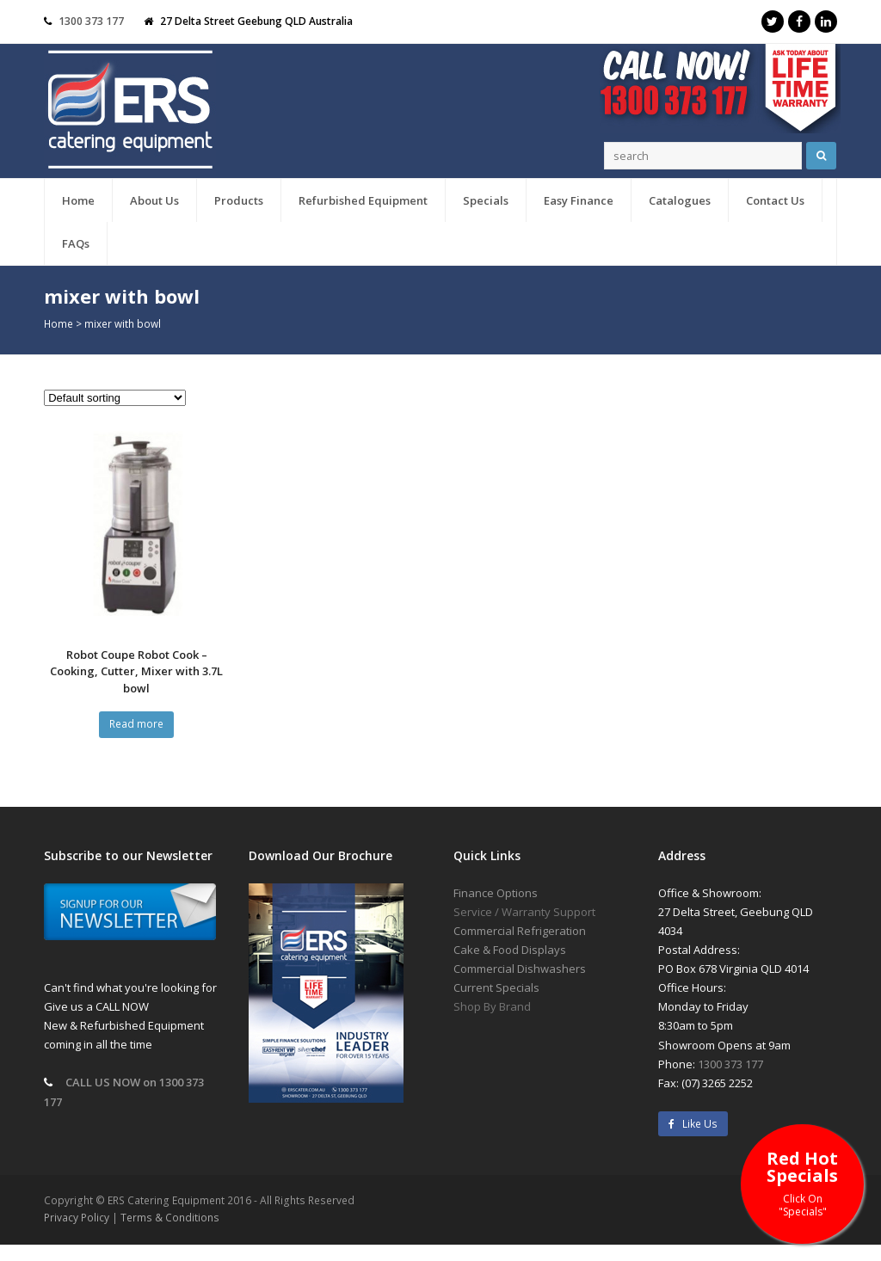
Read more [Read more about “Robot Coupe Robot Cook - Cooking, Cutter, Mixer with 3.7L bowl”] (136, 724)
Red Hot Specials (802, 1182)
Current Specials (496, 987)
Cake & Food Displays (509, 949)
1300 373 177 (91, 21)
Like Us (693, 1123)
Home (58, 323)
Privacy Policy (76, 1217)
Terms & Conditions (169, 1217)
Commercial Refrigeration (519, 930)
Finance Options (495, 893)
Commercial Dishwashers (519, 968)
